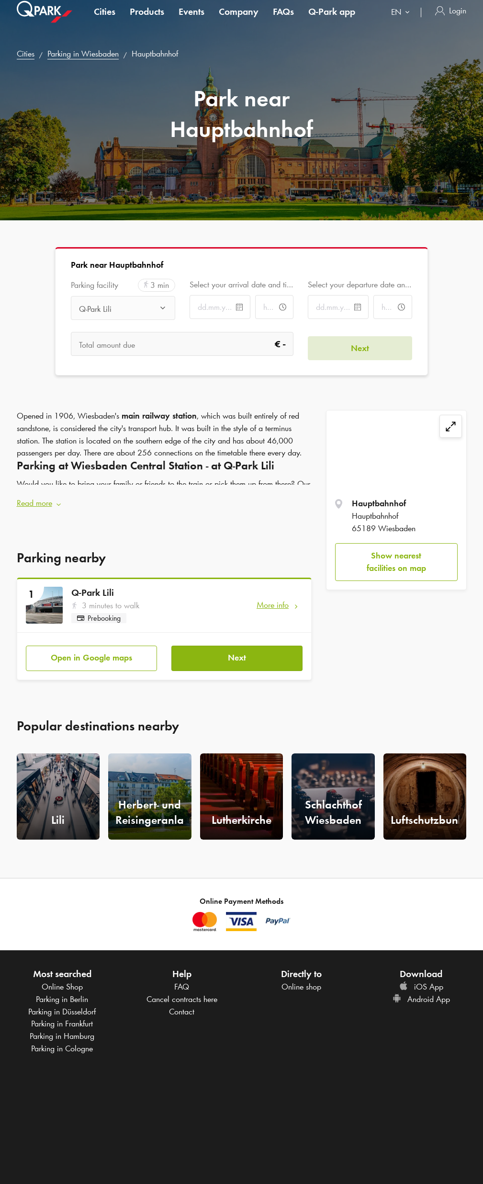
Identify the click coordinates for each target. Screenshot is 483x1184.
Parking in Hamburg (62, 1028)
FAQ (181, 978)
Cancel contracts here (181, 991)
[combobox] (402, 22)
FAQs (283, 21)
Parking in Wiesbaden (83, 53)
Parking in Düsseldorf (62, 1003)
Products (147, 21)
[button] (164, 499)
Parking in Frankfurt (62, 1015)
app (331, 21)
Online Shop (62, 978)
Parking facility (94, 285)
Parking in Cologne (62, 1040)
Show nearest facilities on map (396, 561)
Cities (104, 21)
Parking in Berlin (62, 991)
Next (237, 649)
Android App (421, 991)
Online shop (301, 978)
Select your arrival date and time (241, 284)
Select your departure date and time (360, 284)
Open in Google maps (91, 649)
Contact (181, 1003)
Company (238, 21)
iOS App (421, 978)
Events (191, 21)
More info (273, 600)
